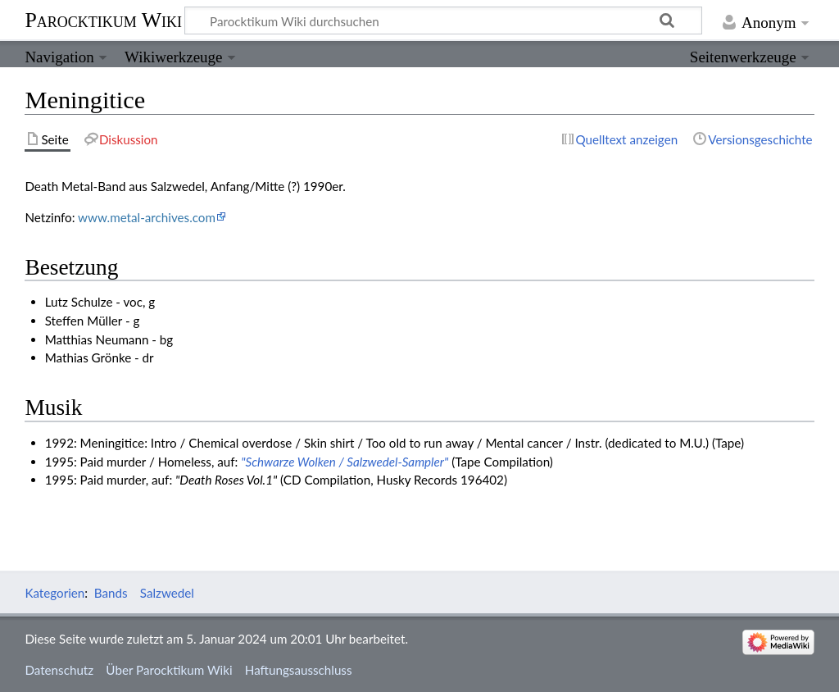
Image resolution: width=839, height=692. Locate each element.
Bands (111, 592)
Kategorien (54, 592)
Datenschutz (59, 669)
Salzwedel (167, 592)
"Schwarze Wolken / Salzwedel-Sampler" (344, 461)
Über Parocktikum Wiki (169, 669)
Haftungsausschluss (298, 669)
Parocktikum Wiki (103, 19)
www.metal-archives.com (146, 217)
